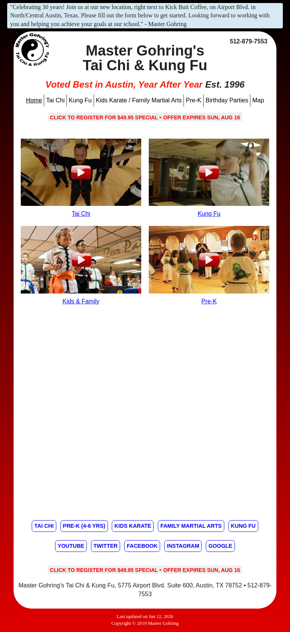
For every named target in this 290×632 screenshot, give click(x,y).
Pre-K (193, 100)
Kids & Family (80, 301)
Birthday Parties (226, 100)
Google (220, 546)
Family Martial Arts (191, 526)
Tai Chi (55, 100)
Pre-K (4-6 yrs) (84, 526)
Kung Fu (80, 100)
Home (34, 100)
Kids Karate (132, 526)
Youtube (71, 546)
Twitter (105, 546)
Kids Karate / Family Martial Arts (139, 100)
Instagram (183, 546)
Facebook (142, 546)
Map (258, 100)
